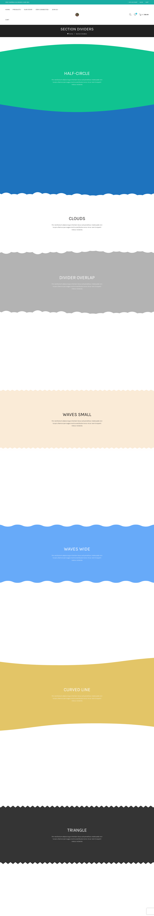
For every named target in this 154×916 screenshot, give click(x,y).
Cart (147, 2)
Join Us (55, 9)
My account (132, 2)
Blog (141, 2)
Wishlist (136, 13)
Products (17, 9)
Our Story (28, 9)
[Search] (130, 14)
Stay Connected (42, 9)
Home (7, 9)
